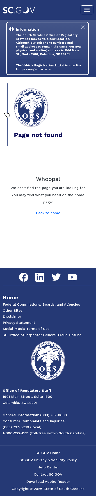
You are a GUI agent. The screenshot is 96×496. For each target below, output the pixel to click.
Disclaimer (12, 316)
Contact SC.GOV (48, 474)
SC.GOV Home (48, 453)
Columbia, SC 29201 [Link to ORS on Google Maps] (20, 402)
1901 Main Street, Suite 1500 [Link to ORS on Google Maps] (27, 396)
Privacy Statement (19, 322)
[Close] (83, 27)
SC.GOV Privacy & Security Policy (48, 460)
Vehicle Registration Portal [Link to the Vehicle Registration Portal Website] (43, 65)
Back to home (48, 213)
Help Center (48, 467)
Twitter (52, 273)
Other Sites (13, 310)
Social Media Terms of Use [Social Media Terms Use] (26, 328)
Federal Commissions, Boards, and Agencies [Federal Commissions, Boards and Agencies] (41, 304)
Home (10, 297)
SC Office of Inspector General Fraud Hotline (42, 335)
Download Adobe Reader (48, 481)
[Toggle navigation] (87, 9)
